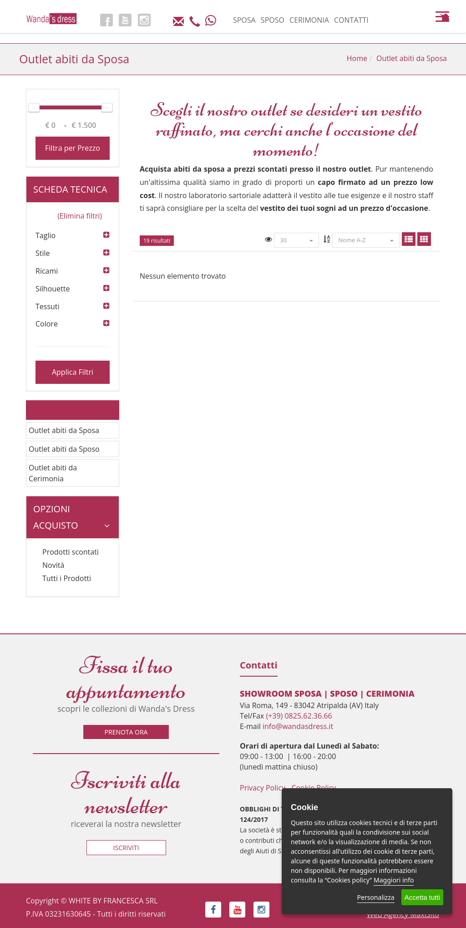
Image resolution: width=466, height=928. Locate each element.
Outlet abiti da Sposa (64, 430)
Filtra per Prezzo (72, 148)
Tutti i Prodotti (66, 578)
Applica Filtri (72, 372)
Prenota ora (126, 732)
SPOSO (272, 20)
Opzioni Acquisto (71, 517)
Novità (53, 565)
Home (357, 58)
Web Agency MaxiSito (403, 914)
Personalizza (376, 897)
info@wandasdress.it (298, 726)
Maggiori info (394, 880)
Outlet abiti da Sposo (64, 449)
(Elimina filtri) (79, 216)
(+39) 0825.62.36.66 (299, 716)
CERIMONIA (309, 20)
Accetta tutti (422, 897)
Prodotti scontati (70, 552)
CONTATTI (351, 20)
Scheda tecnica (71, 193)
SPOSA (244, 20)
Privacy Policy (262, 788)
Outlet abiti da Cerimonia (53, 473)
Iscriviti (126, 847)
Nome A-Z (366, 240)
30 (296, 240)
